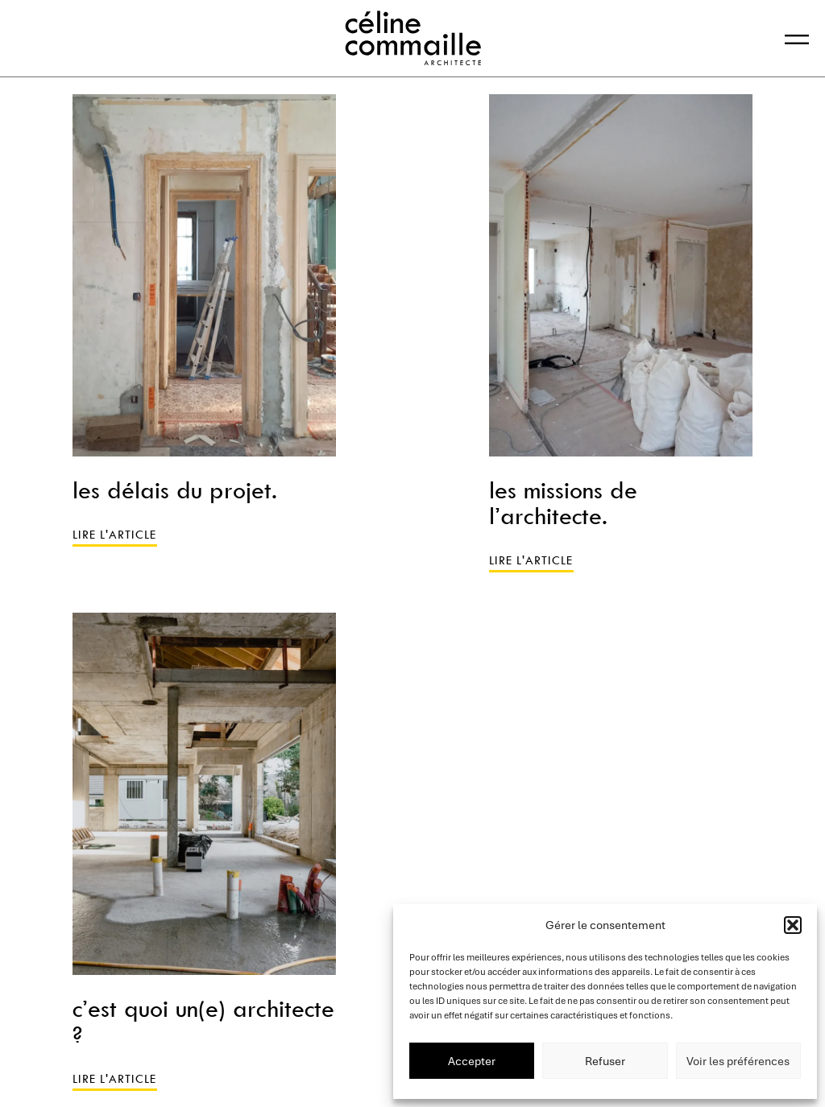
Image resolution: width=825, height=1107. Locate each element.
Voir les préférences (738, 1061)
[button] (793, 925)
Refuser (605, 1061)
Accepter (471, 1061)
